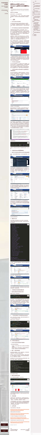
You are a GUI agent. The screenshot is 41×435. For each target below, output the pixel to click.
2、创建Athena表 (35, 19)
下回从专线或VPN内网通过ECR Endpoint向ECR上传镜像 (14, 429)
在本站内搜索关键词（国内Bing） (4, 430)
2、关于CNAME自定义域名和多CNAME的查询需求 (36, 6)
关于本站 (6, 13)
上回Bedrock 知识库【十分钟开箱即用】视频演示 (25, 429)
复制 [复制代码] (28, 224)
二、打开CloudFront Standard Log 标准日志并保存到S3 (36, 12)
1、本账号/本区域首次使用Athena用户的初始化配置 (36, 17)
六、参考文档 (34, 35)
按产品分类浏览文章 (5, 11)
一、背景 (33, 2)
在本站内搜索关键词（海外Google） (4, 424)
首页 (10, 1)
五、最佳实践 (34, 34)
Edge (12, 1)
